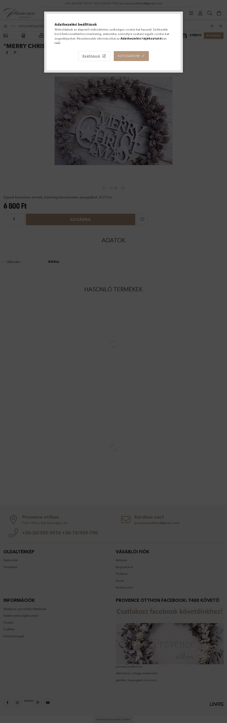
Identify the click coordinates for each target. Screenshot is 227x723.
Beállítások (91, 56)
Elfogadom (129, 56)
